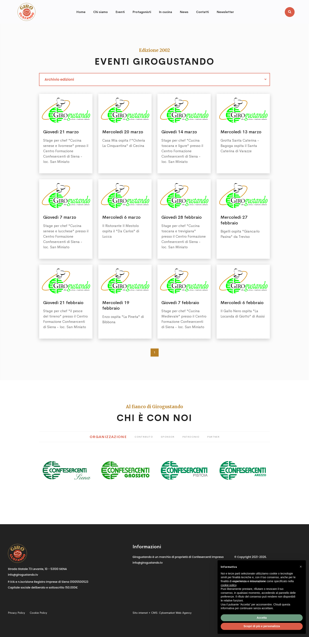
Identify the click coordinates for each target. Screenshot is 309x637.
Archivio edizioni (59, 79)
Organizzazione (108, 437)
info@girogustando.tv (23, 575)
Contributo (144, 436)
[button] (301, 566)
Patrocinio (191, 436)
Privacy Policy (16, 613)
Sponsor (168, 436)
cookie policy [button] (228, 585)
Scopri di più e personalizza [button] (262, 626)
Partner (213, 436)
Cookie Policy (38, 613)
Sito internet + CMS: (162, 613)
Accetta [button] (262, 617)
